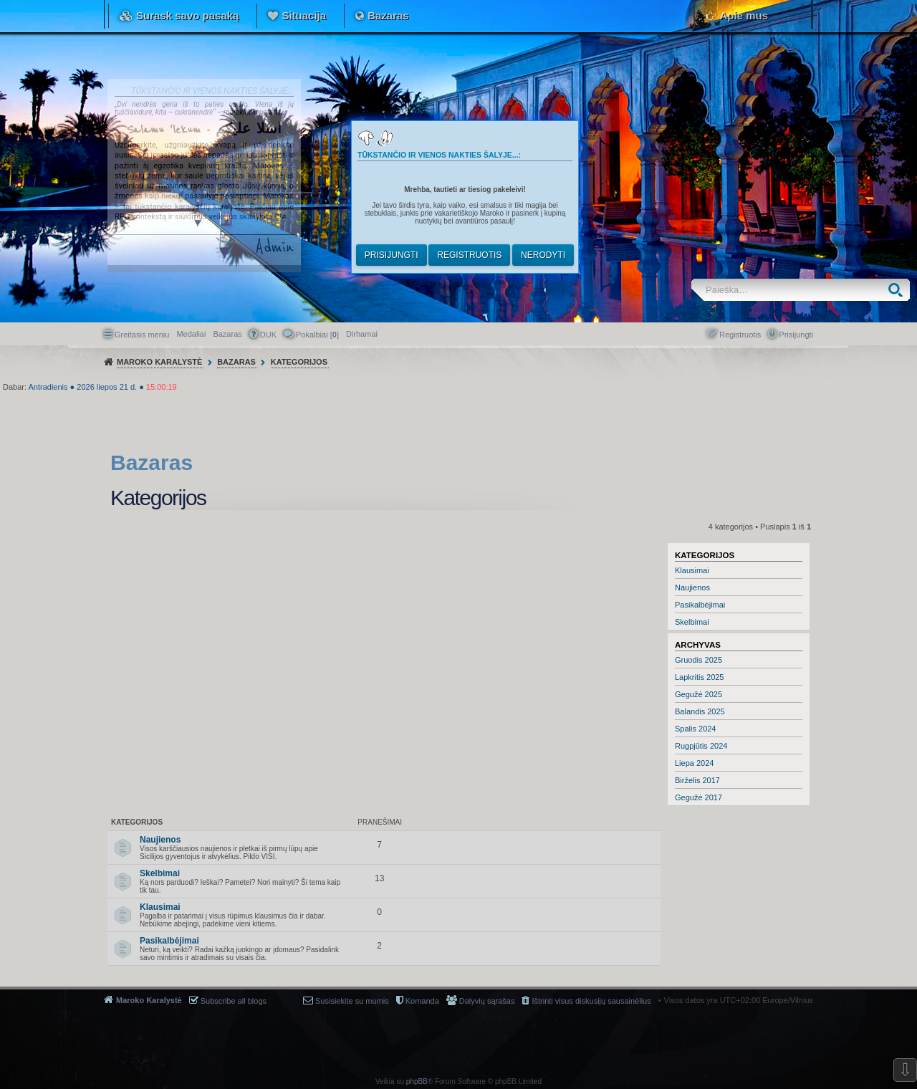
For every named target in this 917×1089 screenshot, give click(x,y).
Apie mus (743, 15)
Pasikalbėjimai (700, 604)
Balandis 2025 (700, 711)
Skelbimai (692, 622)
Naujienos (692, 587)
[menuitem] (362, 333)
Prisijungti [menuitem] (796, 334)
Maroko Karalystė (149, 1000)
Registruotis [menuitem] (740, 334)
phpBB (417, 1081)
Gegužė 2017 (698, 797)
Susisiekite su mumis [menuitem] (352, 1001)
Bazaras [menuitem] (227, 334)
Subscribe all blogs (234, 1001)
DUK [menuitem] (268, 334)
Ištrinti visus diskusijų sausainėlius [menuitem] (591, 1001)
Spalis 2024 (695, 728)
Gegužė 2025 (698, 694)
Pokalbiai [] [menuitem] (317, 334)
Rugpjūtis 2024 (701, 746)
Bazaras (388, 15)
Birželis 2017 (697, 780)
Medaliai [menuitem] (191, 334)
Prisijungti (391, 255)
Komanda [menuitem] (422, 1001)
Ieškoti (899, 290)
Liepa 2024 (694, 763)
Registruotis (469, 255)
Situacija (304, 15)
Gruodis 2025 (698, 660)
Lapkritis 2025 (699, 677)
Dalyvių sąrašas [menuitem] (487, 1001)
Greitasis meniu (142, 334)
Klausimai (692, 570)
